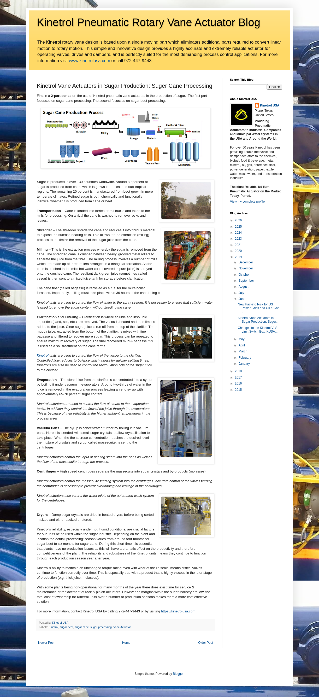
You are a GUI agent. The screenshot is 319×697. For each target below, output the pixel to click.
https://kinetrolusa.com (178, 611)
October (244, 274)
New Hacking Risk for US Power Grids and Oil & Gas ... (258, 308)
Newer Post (46, 643)
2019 (238, 257)
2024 (238, 232)
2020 (238, 251)
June (242, 299)
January (244, 363)
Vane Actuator (122, 627)
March (243, 351)
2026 (238, 220)
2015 (238, 390)
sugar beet (66, 627)
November (246, 268)
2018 (238, 371)
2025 (238, 226)
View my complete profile (247, 201)
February (245, 357)
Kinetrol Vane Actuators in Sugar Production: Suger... (258, 319)
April (242, 345)
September (246, 280)
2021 (238, 245)
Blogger (178, 674)
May (242, 339)
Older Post (205, 643)
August (243, 286)
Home (126, 643)
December (246, 262)
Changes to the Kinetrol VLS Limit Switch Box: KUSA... (257, 329)
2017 (238, 377)
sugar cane (81, 627)
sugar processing (101, 627)
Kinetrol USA (269, 105)
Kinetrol (43, 355)
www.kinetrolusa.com (89, 60)
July (241, 293)
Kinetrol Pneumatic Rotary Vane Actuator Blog (148, 22)
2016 (238, 383)
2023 (238, 238)
